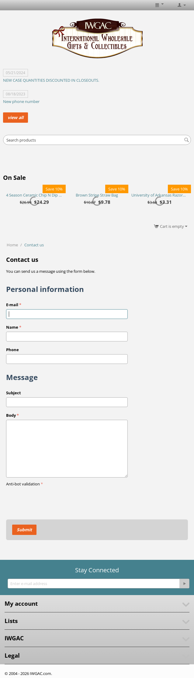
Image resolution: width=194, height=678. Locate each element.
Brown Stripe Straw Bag (97, 195)
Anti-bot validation (23, 484)
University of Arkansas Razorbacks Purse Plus (159, 195)
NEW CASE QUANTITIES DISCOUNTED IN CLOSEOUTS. (51, 80)
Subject (13, 393)
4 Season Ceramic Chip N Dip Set (34, 195)
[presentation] (52, 500)
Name (12, 327)
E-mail (12, 304)
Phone (12, 349)
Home (12, 245)
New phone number (21, 101)
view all (15, 117)
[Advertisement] (97, 161)
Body (11, 415)
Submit (24, 529)
